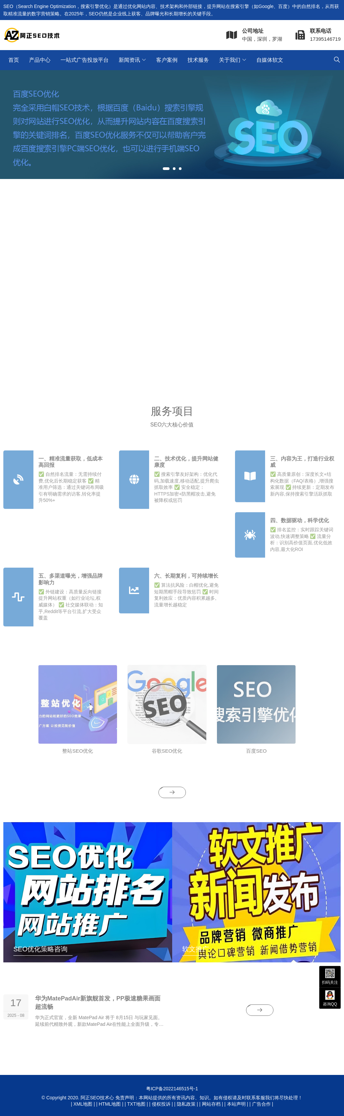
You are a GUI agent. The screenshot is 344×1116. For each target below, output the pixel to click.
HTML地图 (110, 1104)
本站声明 (236, 1104)
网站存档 (211, 1104)
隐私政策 (186, 1104)
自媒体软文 (269, 60)
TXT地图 (136, 1104)
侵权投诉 (161, 1104)
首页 (13, 60)
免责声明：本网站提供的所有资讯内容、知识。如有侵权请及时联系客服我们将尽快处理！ (209, 1097)
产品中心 (39, 60)
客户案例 (167, 60)
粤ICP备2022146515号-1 (172, 1088)
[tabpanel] (172, 124)
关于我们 (229, 60)
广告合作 (261, 1104)
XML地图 (82, 1104)
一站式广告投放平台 (85, 60)
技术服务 (198, 60)
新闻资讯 (129, 60)
